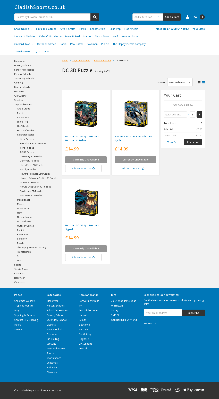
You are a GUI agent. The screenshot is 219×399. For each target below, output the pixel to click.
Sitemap (18, 329)
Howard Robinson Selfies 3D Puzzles (39, 178)
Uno (46, 51)
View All (83, 348)
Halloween (19, 277)
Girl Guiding (20, 95)
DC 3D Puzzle (27, 152)
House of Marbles (24, 36)
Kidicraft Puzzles (50, 36)
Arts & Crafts (67, 28)
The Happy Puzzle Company (129, 44)
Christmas (19, 273)
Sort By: (161, 82)
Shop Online (23, 28)
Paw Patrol (76, 44)
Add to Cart (172, 17)
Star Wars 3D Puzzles (31, 195)
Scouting (18, 99)
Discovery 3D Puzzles (31, 156)
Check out (193, 142)
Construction (97, 28)
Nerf (115, 36)
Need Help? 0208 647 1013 (172, 28)
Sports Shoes (21, 269)
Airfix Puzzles (27, 139)
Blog (16, 310)
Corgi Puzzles (27, 147)
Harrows (83, 329)
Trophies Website (23, 305)
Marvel (87, 36)
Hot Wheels (131, 28)
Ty (37, 51)
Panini (63, 44)
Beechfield (84, 324)
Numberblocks (129, 36)
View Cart (173, 142)
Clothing (18, 82)
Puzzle (105, 44)
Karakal (83, 315)
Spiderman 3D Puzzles (31, 191)
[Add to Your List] (86, 168)
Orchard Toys (23, 44)
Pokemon (92, 44)
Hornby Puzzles (28, 169)
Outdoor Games (46, 44)
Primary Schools (22, 73)
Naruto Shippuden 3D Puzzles (35, 186)
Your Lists (198, 28)
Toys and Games (46, 28)
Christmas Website (24, 300)
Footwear (19, 91)
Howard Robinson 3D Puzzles (35, 173)
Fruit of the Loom (88, 310)
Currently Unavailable (86, 159)
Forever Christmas (89, 300)
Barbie (83, 28)
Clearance (19, 282)
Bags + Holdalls (22, 87)
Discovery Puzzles (29, 160)
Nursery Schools (22, 65)
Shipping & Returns (24, 315)
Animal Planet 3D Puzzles (33, 143)
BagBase (84, 339)
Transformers (22, 51)
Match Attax (102, 36)
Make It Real (72, 36)
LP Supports (85, 343)
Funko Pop (114, 28)
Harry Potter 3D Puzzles (32, 165)
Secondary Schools (24, 78)
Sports (17, 264)
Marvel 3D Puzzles (29, 182)
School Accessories (24, 69)
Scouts (82, 319)
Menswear (19, 61)
